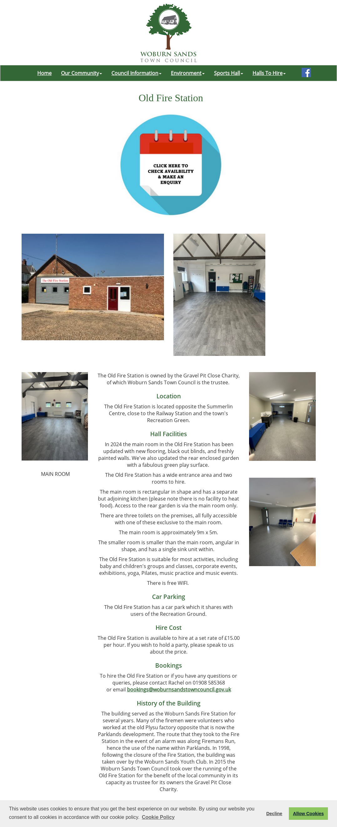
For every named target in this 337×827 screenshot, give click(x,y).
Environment (188, 73)
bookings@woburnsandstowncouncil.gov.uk (179, 689)
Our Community (81, 73)
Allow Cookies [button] (308, 813)
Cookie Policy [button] (158, 817)
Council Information (136, 73)
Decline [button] (274, 813)
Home (44, 73)
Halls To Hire (269, 73)
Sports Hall (228, 73)
